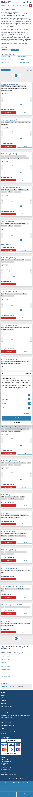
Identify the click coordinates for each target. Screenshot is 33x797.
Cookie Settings (22, 783)
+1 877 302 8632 (8, 767)
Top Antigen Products (6, 706)
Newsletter (3, 700)
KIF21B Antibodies (5, 659)
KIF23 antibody (5, 495)
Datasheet (8, 112)
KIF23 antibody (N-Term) (8, 221)
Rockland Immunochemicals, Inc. (9, 774)
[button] (4, 679)
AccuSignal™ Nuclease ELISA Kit (9, 720)
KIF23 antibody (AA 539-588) (9, 359)
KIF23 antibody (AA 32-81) (9, 154)
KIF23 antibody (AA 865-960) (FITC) (11, 605)
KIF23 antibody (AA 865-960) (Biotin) (12, 586)
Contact (3, 695)
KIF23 (14, 686)
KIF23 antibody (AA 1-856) (9, 120)
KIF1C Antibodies (5, 673)
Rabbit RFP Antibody (6, 722)
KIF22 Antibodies (5, 656)
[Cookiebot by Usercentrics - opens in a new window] (25, 373)
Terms (28, 783)
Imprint (10, 783)
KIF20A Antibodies (5, 669)
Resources (3, 703)
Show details (25, 413)
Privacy (15, 783)
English (11, 778)
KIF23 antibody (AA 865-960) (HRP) (11, 568)
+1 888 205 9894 (7, 769)
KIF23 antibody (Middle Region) (10, 427)
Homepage (4, 686)
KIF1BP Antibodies (5, 676)
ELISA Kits (3, 728)
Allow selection (16, 422)
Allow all (16, 417)
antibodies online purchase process (9, 731)
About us (5, 783)
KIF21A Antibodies (5, 663)
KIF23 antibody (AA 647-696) (9, 325)
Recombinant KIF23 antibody (9, 84)
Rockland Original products (7, 725)
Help (2, 698)
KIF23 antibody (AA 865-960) (9, 291)
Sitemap (3, 709)
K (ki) (10, 686)
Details (24, 112)
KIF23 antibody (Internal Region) (10, 188)
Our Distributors (5, 734)
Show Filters (5, 70)
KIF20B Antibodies (5, 666)
